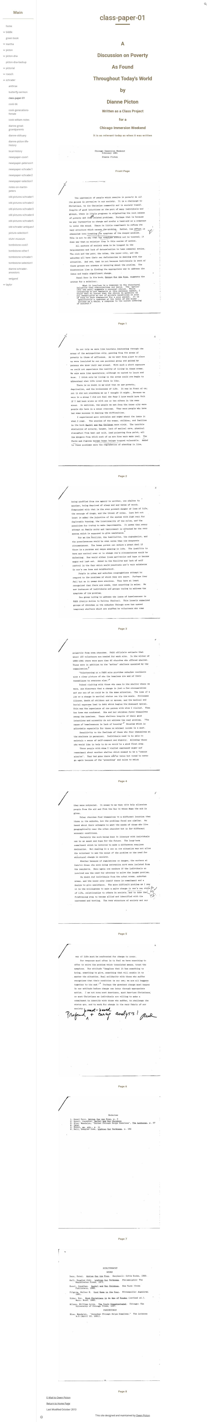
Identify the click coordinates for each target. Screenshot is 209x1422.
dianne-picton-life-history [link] (19, 143)
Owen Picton (143, 1415)
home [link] (9, 26)
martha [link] (10, 44)
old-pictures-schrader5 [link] (21, 220)
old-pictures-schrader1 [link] (21, 196)
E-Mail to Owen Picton (58, 1397)
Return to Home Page (58, 1403)
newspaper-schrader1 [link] (21, 169)
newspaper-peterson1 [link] (21, 163)
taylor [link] (9, 284)
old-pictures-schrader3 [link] (21, 208)
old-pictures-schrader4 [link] (21, 214)
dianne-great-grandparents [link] (16, 127)
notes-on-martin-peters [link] (18, 188)
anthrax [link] (13, 86)
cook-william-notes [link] (19, 119)
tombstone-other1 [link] (19, 250)
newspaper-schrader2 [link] (21, 175)
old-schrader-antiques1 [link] (21, 226)
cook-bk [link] (13, 104)
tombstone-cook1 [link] (18, 244)
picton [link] (9, 50)
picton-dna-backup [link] (16, 62)
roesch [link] (9, 74)
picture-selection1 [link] (18, 233)
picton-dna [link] (12, 56)
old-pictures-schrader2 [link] (21, 202)
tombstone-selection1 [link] (21, 262)
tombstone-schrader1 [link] (21, 257)
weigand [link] (13, 278)
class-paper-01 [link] (17, 98)
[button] (205, 4)
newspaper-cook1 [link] (18, 157)
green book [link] (12, 38)
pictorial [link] (10, 68)
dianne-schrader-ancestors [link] (18, 270)
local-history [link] (15, 151)
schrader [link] (10, 80)
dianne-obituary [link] (17, 135)
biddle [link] (9, 32)
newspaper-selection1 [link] (21, 181)
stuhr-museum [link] (17, 238)
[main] (123, 19)
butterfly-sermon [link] (18, 92)
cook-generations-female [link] (19, 112)
